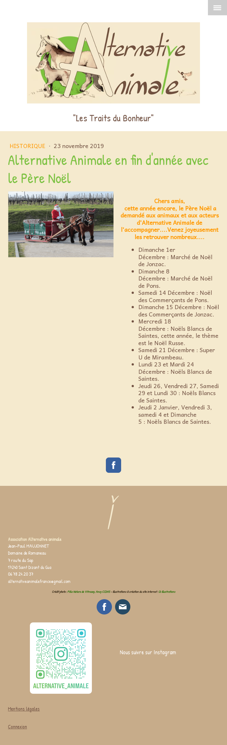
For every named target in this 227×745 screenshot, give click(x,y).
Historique (28, 145)
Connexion (17, 726)
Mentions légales (24, 708)
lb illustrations (167, 592)
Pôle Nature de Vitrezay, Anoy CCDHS (88, 592)
